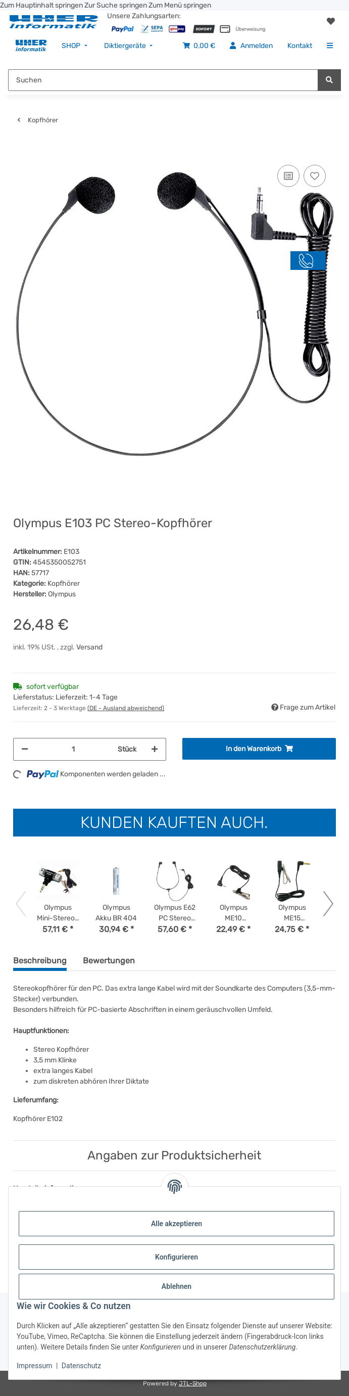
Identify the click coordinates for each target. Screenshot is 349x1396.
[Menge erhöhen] (154, 749)
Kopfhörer (63, 583)
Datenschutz (81, 1366)
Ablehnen (176, 1286)
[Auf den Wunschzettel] (315, 176)
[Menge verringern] (25, 749)
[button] (331, 22)
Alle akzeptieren (176, 1224)
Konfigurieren (176, 1257)
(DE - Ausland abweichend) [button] (125, 708)
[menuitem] (31, 45)
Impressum (34, 1366)
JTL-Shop (193, 1383)
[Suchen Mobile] (163, 80)
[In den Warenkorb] (21, 147)
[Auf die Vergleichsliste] (288, 176)
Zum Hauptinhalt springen (42, 5)
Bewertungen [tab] (109, 960)
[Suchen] (329, 80)
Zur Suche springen (116, 5)
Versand (89, 647)
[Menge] (73, 749)
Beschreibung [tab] (40, 960)
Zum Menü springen (179, 5)
